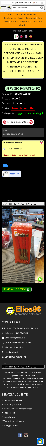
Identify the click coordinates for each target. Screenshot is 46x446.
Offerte (18, 14)
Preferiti (14, 21)
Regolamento (10, 18)
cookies (28, 342)
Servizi (21, 18)
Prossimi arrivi (30, 14)
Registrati (24, 21)
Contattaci (31, 18)
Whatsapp (38, 2)
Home (10, 14)
